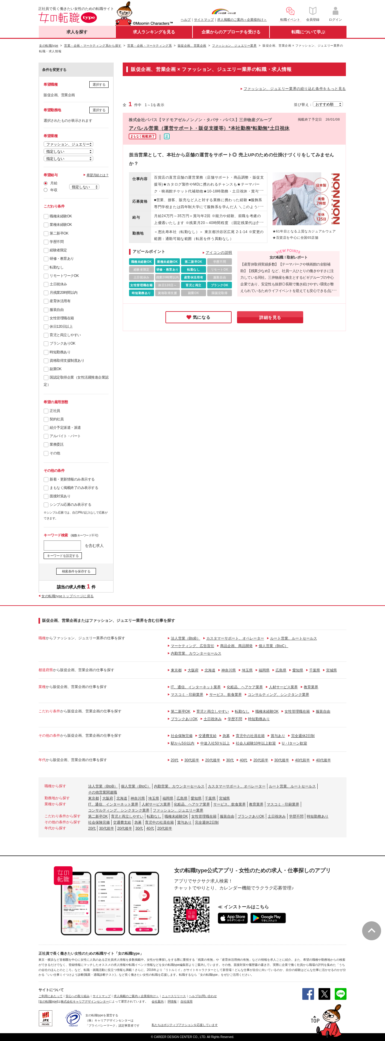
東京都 (176, 670)
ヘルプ (186, 19)
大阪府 (193, 670)
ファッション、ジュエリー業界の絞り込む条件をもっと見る (295, 89)
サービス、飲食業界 (225, 694)
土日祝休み (58, 284)
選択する (99, 84)
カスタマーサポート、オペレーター (235, 638)
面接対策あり (60, 496)
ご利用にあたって (50, 996)
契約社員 (56, 419)
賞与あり (278, 736)
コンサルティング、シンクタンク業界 (278, 694)
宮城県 (331, 670)
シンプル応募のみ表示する (70, 504)
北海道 (210, 670)
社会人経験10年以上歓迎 (256, 743)
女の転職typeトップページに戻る (68, 596)
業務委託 (56, 444)
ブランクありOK (62, 343)
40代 (243, 760)
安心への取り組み (78, 996)
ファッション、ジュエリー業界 (178, 810)
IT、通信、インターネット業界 (196, 687)
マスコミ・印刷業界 (187, 694)
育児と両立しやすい (65, 335)
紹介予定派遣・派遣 (65, 427)
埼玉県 (247, 670)
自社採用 (186, 1001)
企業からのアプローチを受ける (231, 31)
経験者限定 (58, 250)
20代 (174, 760)
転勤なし (56, 267)
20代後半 (212, 760)
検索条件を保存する (76, 571)
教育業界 (311, 687)
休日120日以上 (61, 326)
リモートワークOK (64, 276)
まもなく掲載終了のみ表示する (74, 488)
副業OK (55, 369)
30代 (230, 760)
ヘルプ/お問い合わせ (203, 996)
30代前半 (191, 760)
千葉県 (314, 670)
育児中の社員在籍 (250, 736)
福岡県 (264, 670)
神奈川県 (228, 670)
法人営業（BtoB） (185, 638)
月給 (53, 183)
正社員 (55, 411)
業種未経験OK (61, 225)
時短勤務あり (60, 352)
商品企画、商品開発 (236, 646)
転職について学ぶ (308, 31)
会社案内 (158, 1001)
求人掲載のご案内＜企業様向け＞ (242, 19)
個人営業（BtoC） (273, 646)
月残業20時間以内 (64, 292)
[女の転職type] (48, 1001)
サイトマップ (204, 19)
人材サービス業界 (283, 687)
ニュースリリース (174, 996)
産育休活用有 (60, 301)
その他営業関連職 (102, 792)
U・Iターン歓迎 (294, 743)
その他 (55, 453)
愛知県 (297, 670)
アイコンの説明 (219, 252)
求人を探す (77, 31)
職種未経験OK (61, 216)
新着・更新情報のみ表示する (72, 479)
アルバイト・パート (65, 436)
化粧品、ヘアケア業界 (245, 687)
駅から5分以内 (183, 743)
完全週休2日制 (303, 736)
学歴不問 (56, 242)
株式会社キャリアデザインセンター (85, 1001)
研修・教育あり (62, 258)
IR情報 (172, 1001)
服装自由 (56, 310)
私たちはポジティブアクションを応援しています (185, 1025)
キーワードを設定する (63, 555)
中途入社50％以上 (214, 743)
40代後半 (323, 760)
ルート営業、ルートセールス (293, 638)
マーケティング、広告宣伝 (192, 646)
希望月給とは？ (98, 175)
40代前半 (302, 760)
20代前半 (260, 760)
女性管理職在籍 (62, 318)
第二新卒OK (59, 233)
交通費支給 (208, 736)
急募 (226, 736)
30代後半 (281, 760)
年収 (53, 190)
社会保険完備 (181, 736)
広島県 (281, 670)
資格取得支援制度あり (67, 360)
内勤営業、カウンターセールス (196, 653)
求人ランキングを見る (154, 31)
